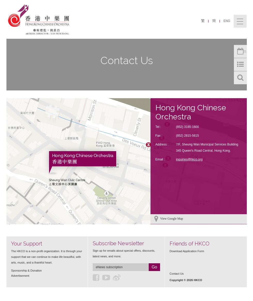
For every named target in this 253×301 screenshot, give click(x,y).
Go (154, 267)
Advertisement (20, 275)
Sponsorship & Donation (26, 270)
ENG (227, 21)
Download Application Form (187, 251)
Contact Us (177, 273)
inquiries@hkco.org (189, 159)
